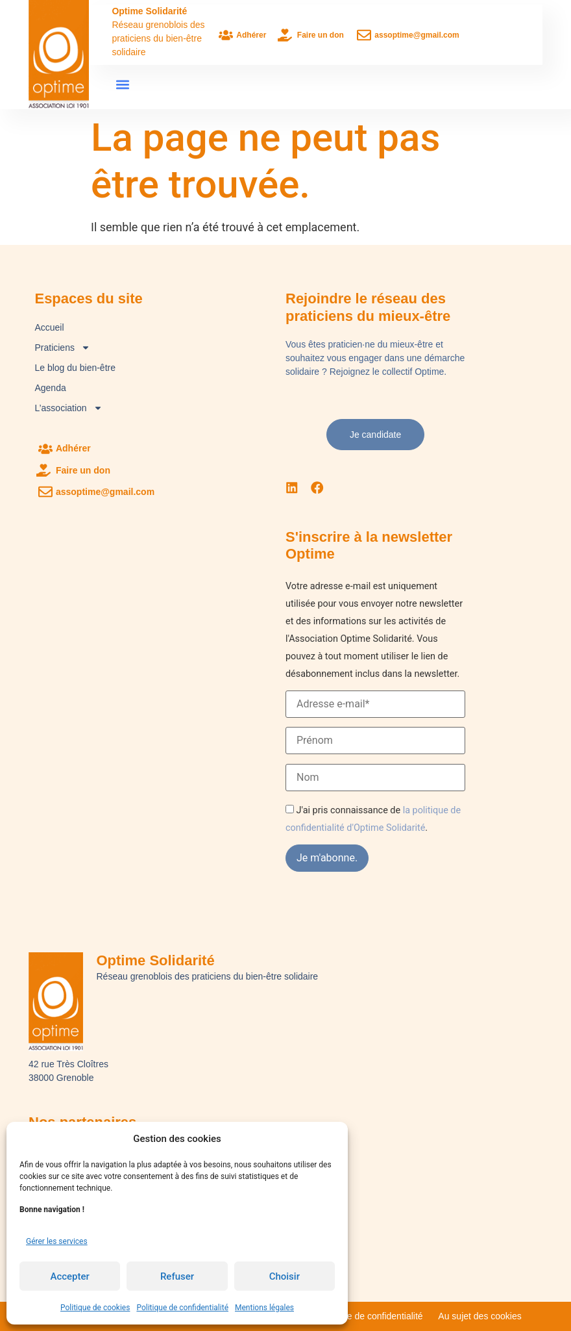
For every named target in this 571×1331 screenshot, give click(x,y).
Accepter (69, 1276)
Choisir (284, 1276)
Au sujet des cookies (479, 1316)
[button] (122, 84)
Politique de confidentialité (182, 1307)
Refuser (177, 1276)
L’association (68, 408)
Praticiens (62, 348)
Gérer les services (57, 1241)
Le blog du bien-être (74, 367)
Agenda (50, 388)
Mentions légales (264, 1307)
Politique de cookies (95, 1307)
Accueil (49, 327)
